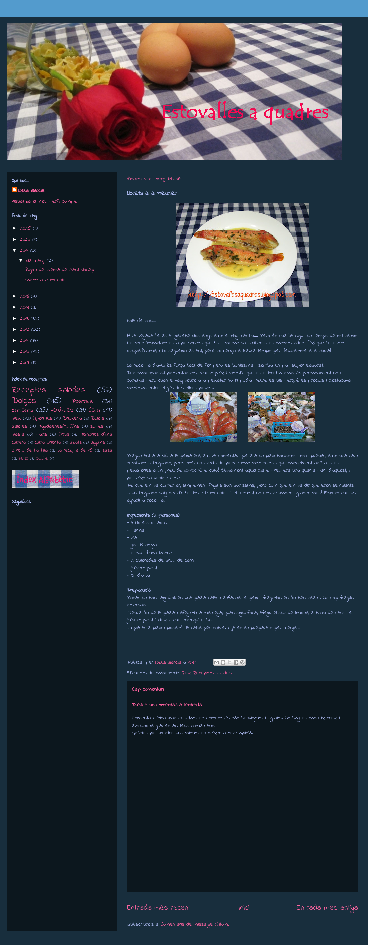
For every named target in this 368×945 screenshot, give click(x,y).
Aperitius (42, 418)
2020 (26, 239)
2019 (25, 251)
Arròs (64, 434)
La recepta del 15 (75, 450)
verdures (62, 410)
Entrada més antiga (327, 907)
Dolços (24, 401)
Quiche (42, 459)
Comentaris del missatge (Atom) (195, 924)
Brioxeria (72, 418)
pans (41, 434)
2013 (25, 319)
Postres (82, 401)
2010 (25, 352)
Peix (186, 673)
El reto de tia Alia (30, 450)
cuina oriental (48, 442)
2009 (25, 363)
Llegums (98, 442)
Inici (243, 907)
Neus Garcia (31, 191)
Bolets (97, 418)
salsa (107, 450)
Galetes (19, 426)
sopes (96, 426)
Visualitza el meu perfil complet (45, 201)
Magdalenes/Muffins (58, 426)
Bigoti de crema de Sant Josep (59, 270)
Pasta (18, 434)
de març (36, 261)
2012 (25, 330)
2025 (26, 228)
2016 (25, 296)
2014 (25, 307)
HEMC (23, 459)
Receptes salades (212, 673)
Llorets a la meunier (46, 280)
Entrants (22, 410)
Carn (94, 410)
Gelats (76, 442)
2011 (25, 341)
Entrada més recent (158, 907)
